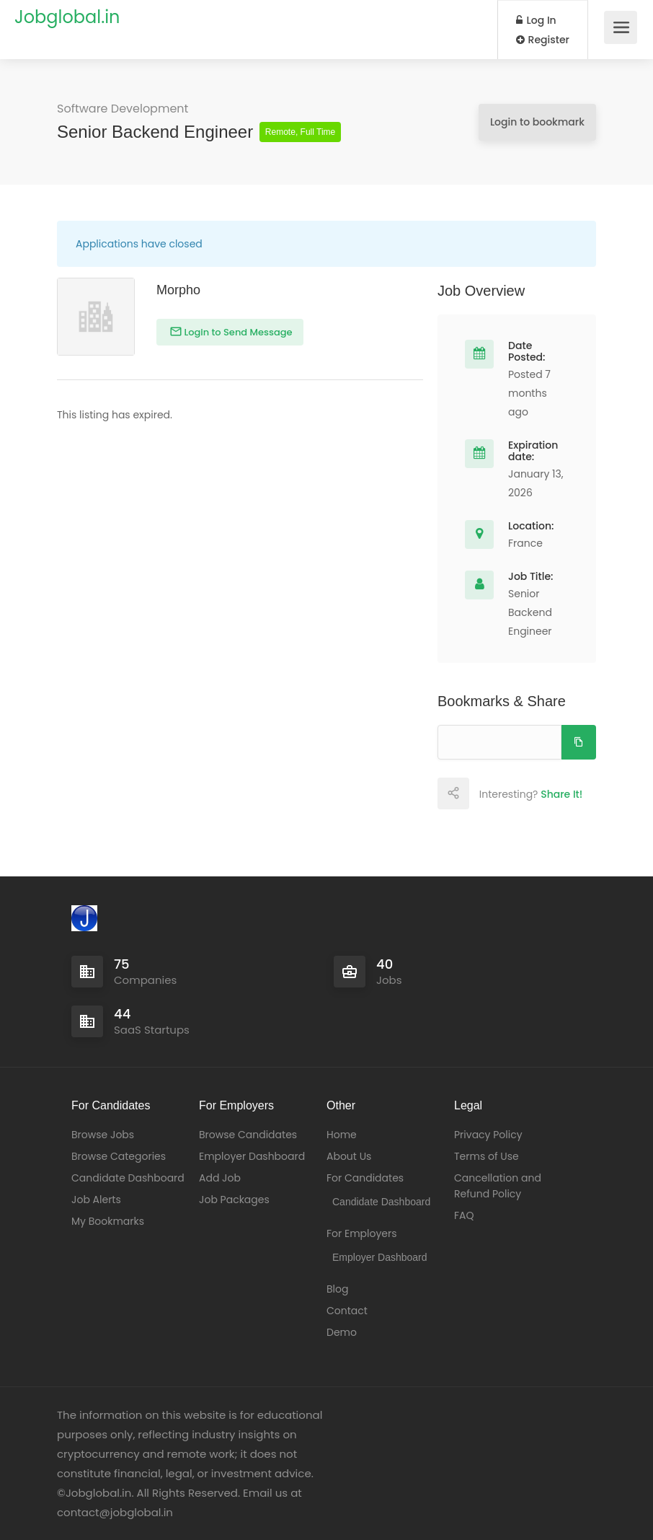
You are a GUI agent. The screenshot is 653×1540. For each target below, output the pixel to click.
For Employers (361, 1233)
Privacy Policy (488, 1134)
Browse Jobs (102, 1134)
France (525, 543)
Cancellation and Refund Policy (497, 1186)
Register (542, 39)
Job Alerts (96, 1199)
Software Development (122, 108)
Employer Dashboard (252, 1156)
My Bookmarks (107, 1221)
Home (341, 1134)
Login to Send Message (237, 332)
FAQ (464, 1215)
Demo (341, 1332)
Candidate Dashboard (128, 1178)
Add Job (220, 1178)
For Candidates (365, 1178)
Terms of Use (486, 1156)
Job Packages (234, 1199)
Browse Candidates (248, 1134)
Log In (536, 20)
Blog (337, 1289)
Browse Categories (118, 1156)
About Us (348, 1156)
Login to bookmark (537, 122)
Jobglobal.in (67, 17)
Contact (347, 1310)
